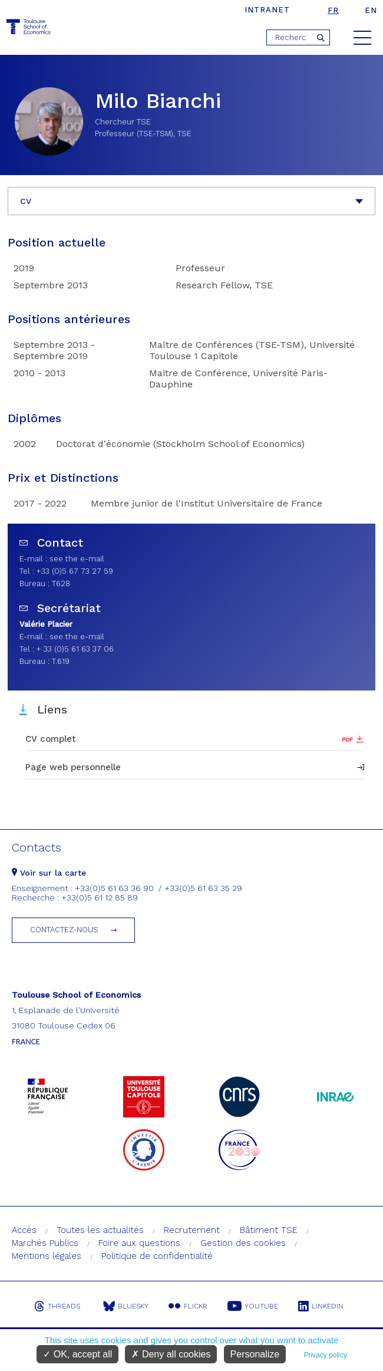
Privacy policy (324, 1355)
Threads (57, 1306)
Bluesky (125, 1306)
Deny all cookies (170, 1354)
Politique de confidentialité (157, 1256)
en (371, 10)
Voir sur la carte (49, 872)
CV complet (50, 739)
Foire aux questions (139, 1243)
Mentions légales (46, 1256)
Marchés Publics (45, 1243)
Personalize (255, 1354)
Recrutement (192, 1230)
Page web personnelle (73, 767)
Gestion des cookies (243, 1243)
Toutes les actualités (100, 1230)
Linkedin (321, 1306)
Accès (24, 1230)
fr (333, 10)
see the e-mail (76, 558)
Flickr (188, 1306)
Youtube (252, 1306)
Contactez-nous (64, 929)
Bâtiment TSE (269, 1230)
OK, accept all (77, 1354)
